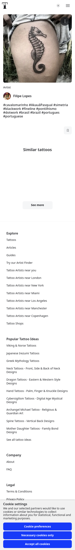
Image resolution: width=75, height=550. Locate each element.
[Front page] (5, 5)
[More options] (64, 21)
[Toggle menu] (68, 5)
